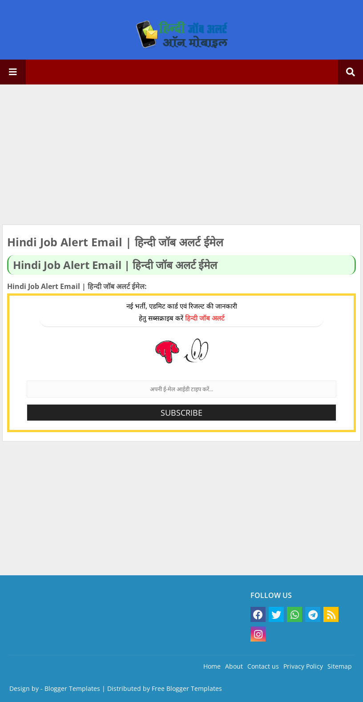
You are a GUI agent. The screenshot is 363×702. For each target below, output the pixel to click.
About (234, 666)
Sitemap (339, 666)
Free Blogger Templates (187, 688)
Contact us (263, 666)
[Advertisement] (181, 155)
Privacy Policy (303, 666)
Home (212, 666)
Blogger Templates (72, 688)
